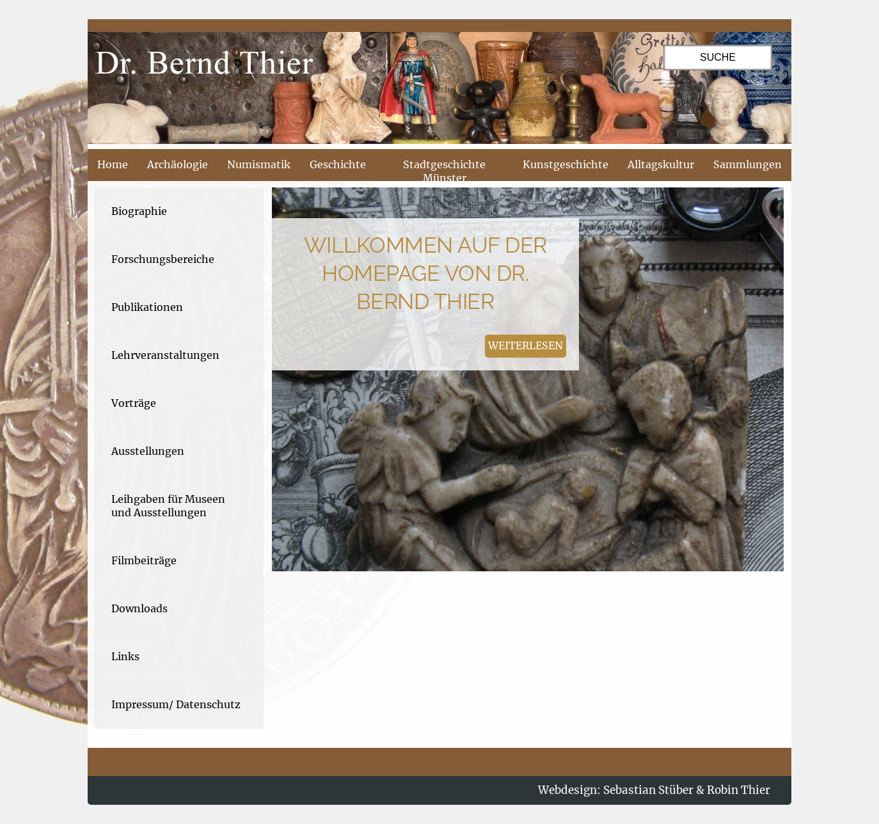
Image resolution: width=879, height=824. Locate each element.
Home (112, 164)
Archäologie (177, 164)
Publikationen (147, 307)
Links (125, 656)
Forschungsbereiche (162, 259)
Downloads (139, 608)
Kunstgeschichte (565, 164)
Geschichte (338, 164)
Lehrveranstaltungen (165, 355)
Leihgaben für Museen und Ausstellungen (168, 506)
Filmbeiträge (144, 560)
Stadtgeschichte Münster (444, 171)
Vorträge (133, 403)
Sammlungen (747, 164)
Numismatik (258, 164)
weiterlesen (525, 345)
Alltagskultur (661, 164)
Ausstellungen (147, 451)
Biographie (139, 211)
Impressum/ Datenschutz (176, 704)
